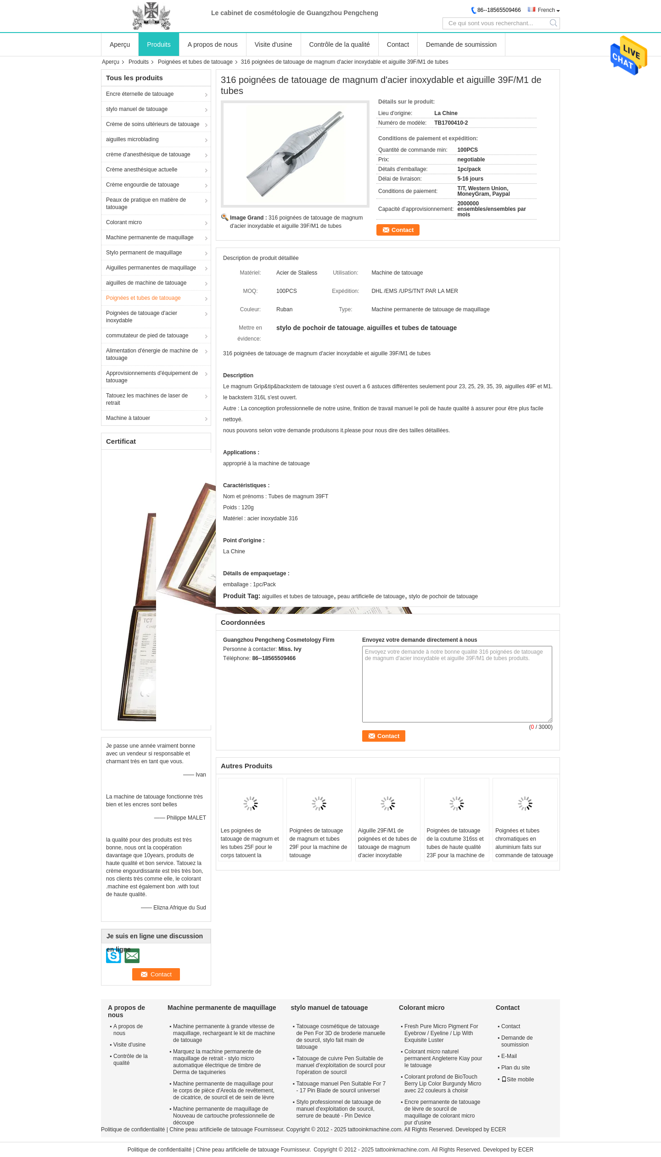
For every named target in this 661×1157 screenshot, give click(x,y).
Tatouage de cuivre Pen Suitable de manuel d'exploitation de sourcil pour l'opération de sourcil (340, 1065)
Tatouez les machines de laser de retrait (147, 399)
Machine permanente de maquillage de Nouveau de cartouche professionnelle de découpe (223, 1116)
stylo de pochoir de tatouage (443, 596)
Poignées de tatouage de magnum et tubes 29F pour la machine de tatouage (318, 843)
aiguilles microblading (132, 139)
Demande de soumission (461, 44)
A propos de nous (213, 44)
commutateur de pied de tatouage (147, 335)
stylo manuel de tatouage (137, 109)
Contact (398, 44)
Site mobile (517, 1079)
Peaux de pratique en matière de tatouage (146, 203)
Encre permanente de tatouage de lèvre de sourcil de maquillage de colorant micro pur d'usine (442, 1112)
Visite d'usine (273, 44)
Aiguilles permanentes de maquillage (151, 267)
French (546, 10)
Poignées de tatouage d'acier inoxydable (141, 317)
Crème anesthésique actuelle (141, 169)
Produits (158, 44)
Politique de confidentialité (133, 1129)
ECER (498, 1129)
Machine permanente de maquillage (150, 237)
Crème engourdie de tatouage (142, 185)
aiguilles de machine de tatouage (146, 283)
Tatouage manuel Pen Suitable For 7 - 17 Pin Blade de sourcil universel (341, 1087)
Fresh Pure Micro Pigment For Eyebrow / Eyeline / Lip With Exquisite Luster (441, 1033)
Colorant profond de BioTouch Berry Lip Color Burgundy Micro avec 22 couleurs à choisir (442, 1084)
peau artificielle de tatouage (371, 596)
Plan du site (515, 1067)
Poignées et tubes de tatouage (195, 62)
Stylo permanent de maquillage (144, 252)
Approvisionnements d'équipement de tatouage (152, 377)
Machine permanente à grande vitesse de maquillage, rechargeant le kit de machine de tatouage (224, 1033)
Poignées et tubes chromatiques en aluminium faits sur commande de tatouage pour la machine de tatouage (524, 851)
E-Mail (509, 1056)
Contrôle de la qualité (339, 44)
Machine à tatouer (128, 418)
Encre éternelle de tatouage (140, 94)
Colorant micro (124, 222)
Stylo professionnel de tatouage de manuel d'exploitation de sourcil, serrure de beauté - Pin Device (338, 1109)
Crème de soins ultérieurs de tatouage (152, 124)
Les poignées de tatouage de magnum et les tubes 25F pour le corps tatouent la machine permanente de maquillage (250, 851)
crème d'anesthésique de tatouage (148, 154)
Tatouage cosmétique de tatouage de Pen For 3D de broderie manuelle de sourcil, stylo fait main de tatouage (340, 1036)
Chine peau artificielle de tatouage (210, 1129)
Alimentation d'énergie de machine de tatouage (152, 354)
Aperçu (120, 44)
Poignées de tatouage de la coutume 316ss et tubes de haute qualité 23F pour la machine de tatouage (456, 847)
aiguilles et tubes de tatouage (298, 596)
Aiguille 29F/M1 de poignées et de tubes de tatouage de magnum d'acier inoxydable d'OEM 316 (387, 847)
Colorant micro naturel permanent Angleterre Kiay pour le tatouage (443, 1058)
